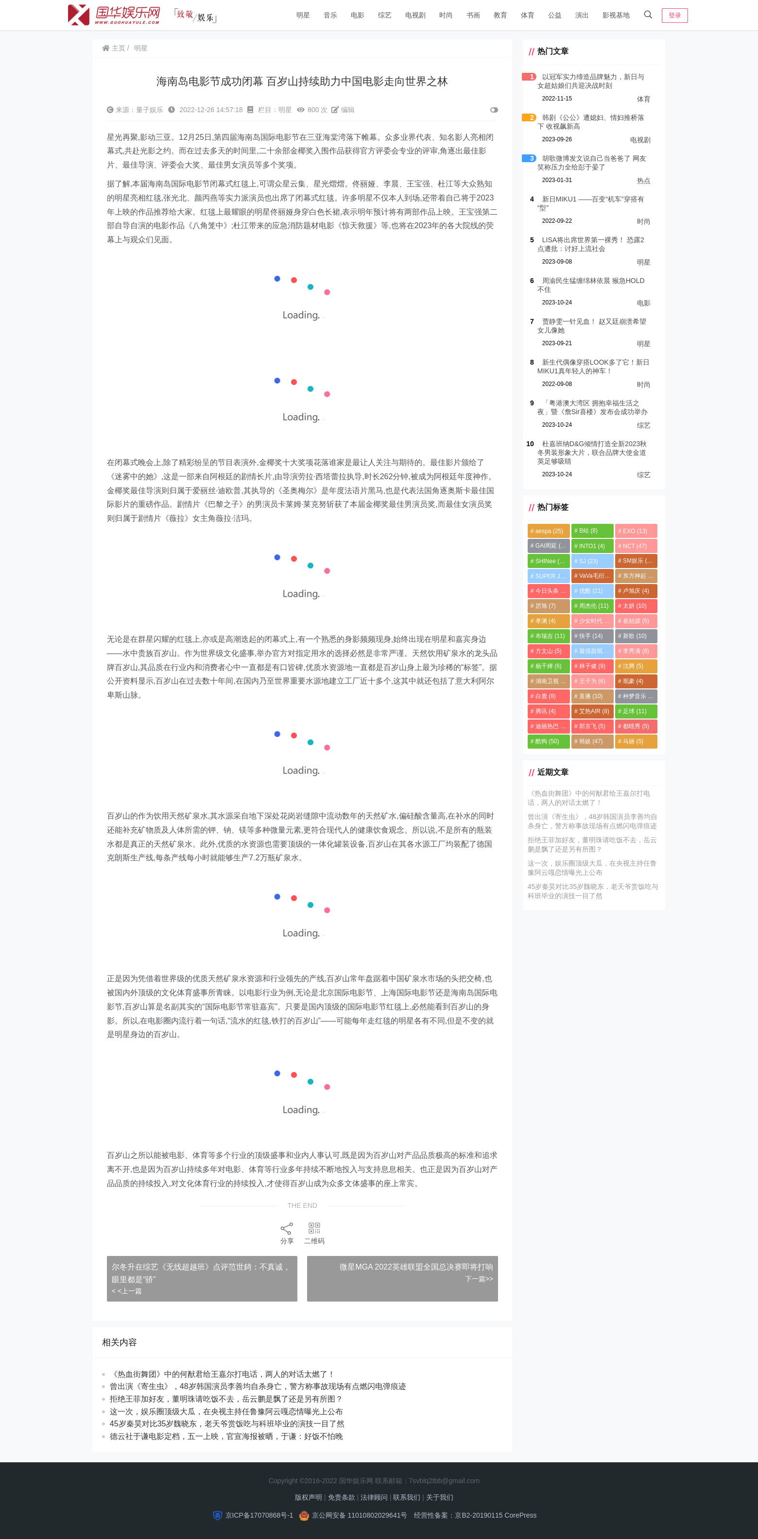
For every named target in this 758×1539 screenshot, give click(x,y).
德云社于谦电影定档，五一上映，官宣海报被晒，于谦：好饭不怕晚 (227, 1436)
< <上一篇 (127, 1291)
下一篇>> (475, 1279)
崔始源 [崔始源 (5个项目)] (635, 621)
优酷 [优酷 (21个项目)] (589, 590)
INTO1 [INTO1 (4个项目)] (590, 546)
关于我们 (439, 1497)
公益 (555, 15)
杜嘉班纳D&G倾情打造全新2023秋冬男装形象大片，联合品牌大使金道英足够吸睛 (592, 452)
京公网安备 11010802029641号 (360, 1515)
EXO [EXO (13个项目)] (634, 531)
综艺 (385, 15)
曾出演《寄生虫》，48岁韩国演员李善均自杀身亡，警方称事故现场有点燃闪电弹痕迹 (258, 1386)
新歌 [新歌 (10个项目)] (634, 636)
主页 (114, 48)
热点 (644, 180)
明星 (303, 15)
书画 (473, 15)
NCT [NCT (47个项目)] (634, 546)
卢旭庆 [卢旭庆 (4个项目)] (635, 590)
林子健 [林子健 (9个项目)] (590, 666)
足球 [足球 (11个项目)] (634, 711)
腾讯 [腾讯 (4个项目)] (542, 711)
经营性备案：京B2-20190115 (458, 1515)
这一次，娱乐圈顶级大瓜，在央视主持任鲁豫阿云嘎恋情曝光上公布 (227, 1411)
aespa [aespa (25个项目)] (546, 531)
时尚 (446, 15)
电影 (357, 15)
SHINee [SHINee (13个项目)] (548, 561)
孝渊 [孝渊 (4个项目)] (542, 621)
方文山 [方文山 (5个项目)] (545, 651)
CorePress (520, 1515)
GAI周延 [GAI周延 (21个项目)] (549, 545)
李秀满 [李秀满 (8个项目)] (635, 651)
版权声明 (308, 1497)
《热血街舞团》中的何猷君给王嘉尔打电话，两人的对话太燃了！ (223, 1374)
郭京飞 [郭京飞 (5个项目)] (590, 726)
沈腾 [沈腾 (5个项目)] (632, 666)
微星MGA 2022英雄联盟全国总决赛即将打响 (413, 1267)
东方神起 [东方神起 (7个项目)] (638, 575)
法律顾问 (374, 1497)
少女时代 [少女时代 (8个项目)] (593, 621)
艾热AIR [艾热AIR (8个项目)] (592, 711)
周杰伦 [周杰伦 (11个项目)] (592, 605)
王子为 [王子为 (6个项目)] (590, 681)
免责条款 (341, 1497)
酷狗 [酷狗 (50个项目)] (544, 741)
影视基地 (616, 15)
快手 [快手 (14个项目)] (589, 636)
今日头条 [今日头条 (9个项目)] (548, 590)
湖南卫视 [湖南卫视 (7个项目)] (548, 681)
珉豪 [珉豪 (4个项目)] (632, 681)
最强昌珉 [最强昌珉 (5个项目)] (593, 651)
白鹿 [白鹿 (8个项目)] (542, 696)
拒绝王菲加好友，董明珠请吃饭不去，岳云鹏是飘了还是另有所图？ (227, 1399)
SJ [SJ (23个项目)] (586, 561)
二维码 (313, 1233)
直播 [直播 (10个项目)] (589, 696)
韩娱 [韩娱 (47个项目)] (589, 741)
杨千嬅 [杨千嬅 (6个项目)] (545, 666)
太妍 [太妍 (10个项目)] (634, 605)
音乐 (330, 15)
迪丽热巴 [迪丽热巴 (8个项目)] (548, 726)
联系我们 (406, 1497)
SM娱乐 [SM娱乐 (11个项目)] (638, 560)
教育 (500, 15)
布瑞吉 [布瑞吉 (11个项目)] (547, 636)
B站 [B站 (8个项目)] (586, 530)
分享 (285, 1233)
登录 (675, 15)
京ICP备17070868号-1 (259, 1515)
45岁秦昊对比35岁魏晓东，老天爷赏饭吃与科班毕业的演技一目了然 (227, 1424)
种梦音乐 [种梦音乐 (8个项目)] (638, 696)
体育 (527, 15)
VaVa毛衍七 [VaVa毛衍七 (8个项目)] (595, 575)
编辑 (343, 110)
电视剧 (415, 15)
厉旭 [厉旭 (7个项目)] (542, 605)
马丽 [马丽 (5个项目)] (632, 741)
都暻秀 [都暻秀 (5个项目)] (635, 726)
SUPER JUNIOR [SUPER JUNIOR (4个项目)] (550, 576)
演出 (582, 15)
